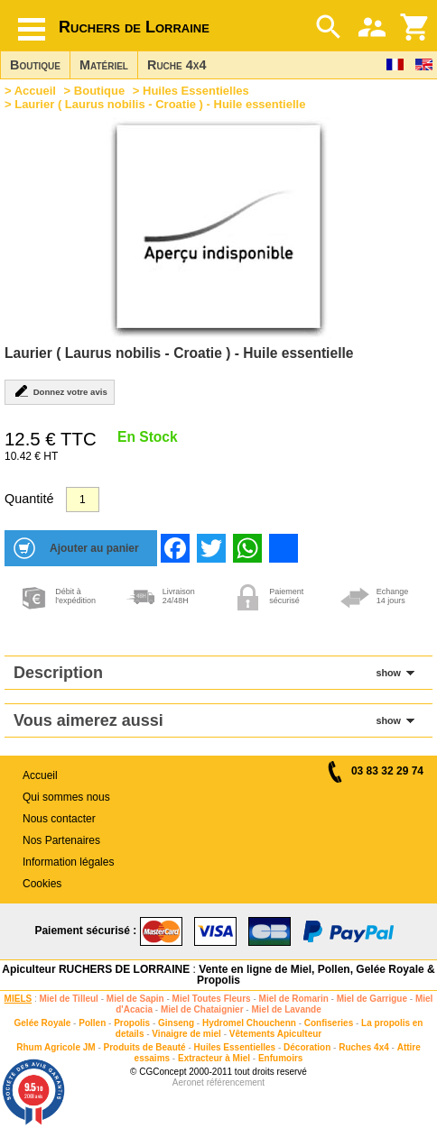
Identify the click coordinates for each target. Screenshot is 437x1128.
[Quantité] (82, 499)
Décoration (307, 1047)
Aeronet (188, 1082)
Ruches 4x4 (364, 1047)
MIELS (19, 999)
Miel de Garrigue (372, 999)
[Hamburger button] (31, 29)
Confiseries (328, 1023)
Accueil (35, 90)
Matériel (103, 65)
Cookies (42, 883)
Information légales (68, 862)
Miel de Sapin (135, 999)
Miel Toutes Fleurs (211, 999)
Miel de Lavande (286, 1009)
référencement (236, 1082)
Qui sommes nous (66, 797)
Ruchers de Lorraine (134, 27)
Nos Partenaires (61, 840)
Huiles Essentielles (196, 90)
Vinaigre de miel (186, 1034)
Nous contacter (59, 818)
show (388, 672)
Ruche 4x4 (176, 65)
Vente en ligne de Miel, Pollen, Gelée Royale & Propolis (316, 974)
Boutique (35, 65)
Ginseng (176, 1023)
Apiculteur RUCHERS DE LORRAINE (96, 969)
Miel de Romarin (294, 999)
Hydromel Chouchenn (249, 1023)
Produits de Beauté (145, 1047)
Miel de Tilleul (69, 999)
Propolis (132, 1023)
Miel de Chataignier (202, 1009)
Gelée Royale (42, 1023)
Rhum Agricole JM (55, 1047)
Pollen (92, 1023)
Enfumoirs (280, 1058)
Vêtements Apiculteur (275, 1034)
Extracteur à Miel (214, 1058)
